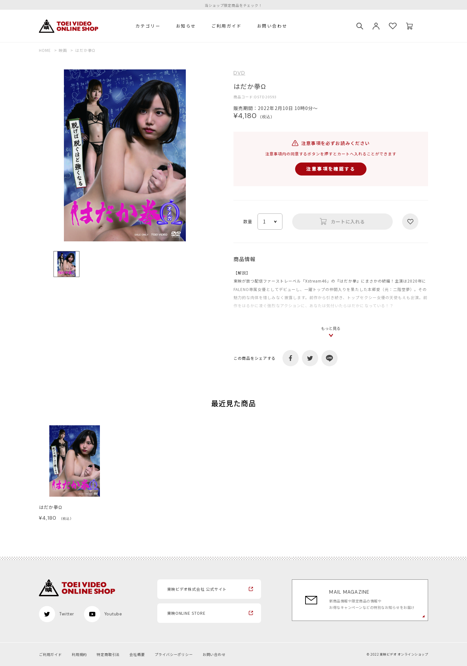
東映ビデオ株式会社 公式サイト (197, 589)
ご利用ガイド (226, 26)
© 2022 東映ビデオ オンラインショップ (397, 654)
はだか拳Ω (50, 507)
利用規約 (79, 654)
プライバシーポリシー (174, 654)
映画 (63, 50)
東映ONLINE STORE (186, 613)
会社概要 (137, 654)
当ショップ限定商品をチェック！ (233, 5)
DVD (239, 73)
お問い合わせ (272, 26)
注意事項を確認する (330, 168)
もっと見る (331, 328)
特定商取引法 (108, 654)
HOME (45, 50)
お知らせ (186, 26)
